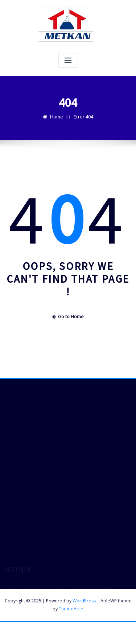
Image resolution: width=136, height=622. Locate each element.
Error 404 (83, 116)
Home (56, 116)
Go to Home (68, 317)
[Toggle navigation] (68, 60)
